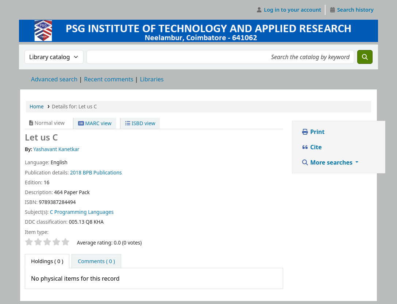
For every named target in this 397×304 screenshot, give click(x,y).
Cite (311, 147)
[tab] (96, 261)
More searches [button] (327, 162)
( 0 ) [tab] (47, 261)
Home (37, 106)
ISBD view (140, 123)
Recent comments (108, 79)
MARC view (95, 123)
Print (312, 132)
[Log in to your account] (288, 10)
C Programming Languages (82, 211)
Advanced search (54, 79)
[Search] (365, 57)
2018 (75, 172)
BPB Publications (102, 172)
